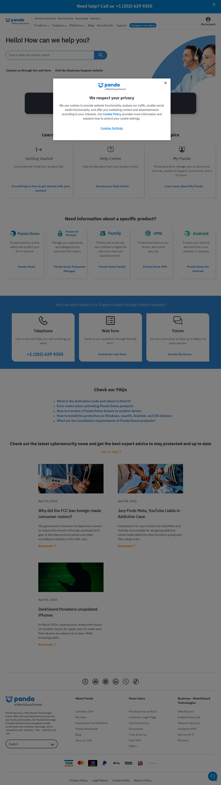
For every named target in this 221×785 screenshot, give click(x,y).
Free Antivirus (138, 731)
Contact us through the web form (28, 70)
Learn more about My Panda (184, 185)
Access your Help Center (112, 185)
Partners (95, 18)
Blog (91, 25)
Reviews (80, 714)
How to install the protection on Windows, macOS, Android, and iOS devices (114, 412)
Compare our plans (142, 25)
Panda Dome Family (112, 265)
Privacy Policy (79, 777)
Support (121, 25)
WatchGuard (186, 708)
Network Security (189, 720)
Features (59, 25)
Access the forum (179, 351)
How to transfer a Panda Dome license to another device (99, 408)
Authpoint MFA (187, 725)
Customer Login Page (142, 714)
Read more (45, 542)
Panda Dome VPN (155, 265)
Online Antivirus (139, 720)
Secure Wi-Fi (186, 731)
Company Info (84, 708)
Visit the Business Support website (78, 70)
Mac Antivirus (65, 18)
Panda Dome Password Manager (69, 267)
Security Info (105, 25)
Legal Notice (100, 777)
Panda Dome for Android (198, 267)
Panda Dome (26, 265)
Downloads (82, 18)
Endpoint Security (189, 714)
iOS (55, 726)
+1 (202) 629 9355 (134, 6)
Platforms (77, 25)
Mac (36, 726)
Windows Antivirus (45, 18)
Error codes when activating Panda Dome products (95, 403)
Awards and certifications (91, 720)
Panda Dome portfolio (143, 708)
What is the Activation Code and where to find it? (94, 398)
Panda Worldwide (86, 725)
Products (42, 25)
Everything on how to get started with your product (41, 188)
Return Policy (142, 777)
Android (44, 726)
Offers (133, 743)
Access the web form (112, 351)
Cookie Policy (121, 777)
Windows (28, 726)
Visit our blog (109, 448)
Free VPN (135, 737)
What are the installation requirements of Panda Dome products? (106, 417)
